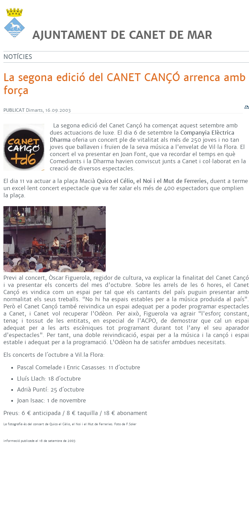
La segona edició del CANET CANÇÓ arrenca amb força (124, 84)
